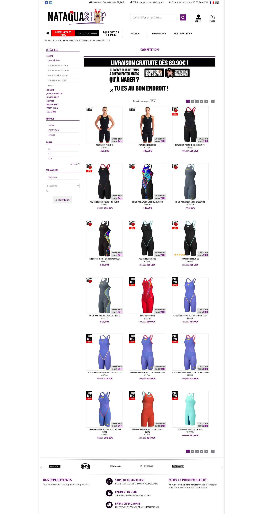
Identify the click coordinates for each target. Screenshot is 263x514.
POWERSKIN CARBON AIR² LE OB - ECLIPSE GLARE (190, 372)
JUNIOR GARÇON (54, 93)
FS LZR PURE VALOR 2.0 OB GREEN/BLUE (190, 202)
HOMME (50, 90)
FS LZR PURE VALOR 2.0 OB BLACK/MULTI (147, 202)
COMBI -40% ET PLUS (63, 33)
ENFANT (50, 101)
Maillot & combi (78, 40)
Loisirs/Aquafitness (57, 80)
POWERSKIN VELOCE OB (147, 145)
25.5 (50, 158)
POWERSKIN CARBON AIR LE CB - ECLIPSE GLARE (147, 372)
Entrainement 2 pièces (58, 70)
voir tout (75, 164)
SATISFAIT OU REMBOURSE (129, 480)
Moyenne (52, 177)
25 (49, 153)
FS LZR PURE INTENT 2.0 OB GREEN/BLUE (104, 315)
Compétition (54, 60)
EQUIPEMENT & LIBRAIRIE (111, 33)
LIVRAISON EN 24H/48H (127, 503)
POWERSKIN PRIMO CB (147, 259)
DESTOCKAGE (159, 33)
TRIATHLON (52, 108)
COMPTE (198, 18)
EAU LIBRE (51, 111)
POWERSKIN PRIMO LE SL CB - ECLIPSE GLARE (104, 372)
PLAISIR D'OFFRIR (183, 33)
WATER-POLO (52, 104)
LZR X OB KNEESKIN (147, 315)
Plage (50, 85)
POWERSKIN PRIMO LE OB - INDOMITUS (190, 145)
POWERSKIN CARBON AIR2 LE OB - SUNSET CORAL (147, 430)
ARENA (51, 125)
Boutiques (63, 40)
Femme (92, 40)
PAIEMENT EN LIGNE (126, 492)
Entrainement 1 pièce (58, 65)
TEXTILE (135, 33)
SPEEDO (52, 135)
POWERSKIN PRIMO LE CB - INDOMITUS (105, 202)
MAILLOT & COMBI (87, 33)
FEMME (49, 56)
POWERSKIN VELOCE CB (104, 145)
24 (49, 149)
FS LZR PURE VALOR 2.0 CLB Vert (190, 429)
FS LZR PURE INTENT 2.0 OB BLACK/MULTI (104, 259)
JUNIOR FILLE (52, 97)
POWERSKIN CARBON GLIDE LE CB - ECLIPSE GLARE (105, 430)
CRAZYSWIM (53, 130)
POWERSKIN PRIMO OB (190, 259)
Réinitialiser (62, 199)
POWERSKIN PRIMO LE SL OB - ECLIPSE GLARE (190, 315)
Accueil (52, 40)
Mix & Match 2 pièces (58, 75)
